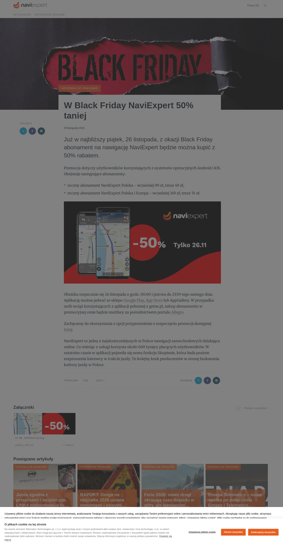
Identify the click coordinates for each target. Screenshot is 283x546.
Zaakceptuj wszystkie (263, 532)
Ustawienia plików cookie (202, 532)
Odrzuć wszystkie (233, 532)
